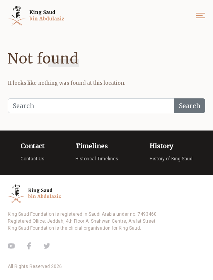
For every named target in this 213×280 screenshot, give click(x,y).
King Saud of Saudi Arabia (38, 16)
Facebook (29, 245)
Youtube (11, 245)
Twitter (46, 245)
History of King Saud (171, 158)
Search (189, 106)
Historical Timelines (96, 158)
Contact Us (32, 158)
